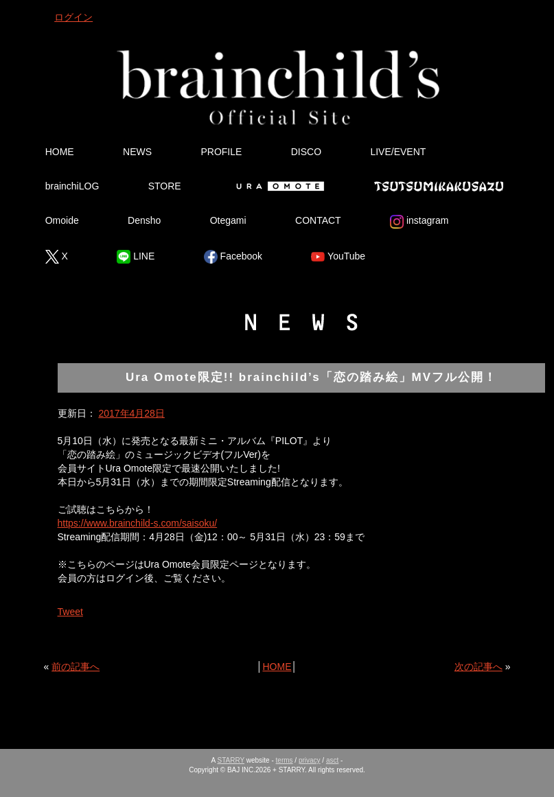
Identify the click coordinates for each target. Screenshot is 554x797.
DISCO (306, 151)
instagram (419, 222)
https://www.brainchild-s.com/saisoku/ (138, 523)
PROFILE (221, 151)
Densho (144, 220)
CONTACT (318, 220)
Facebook (233, 257)
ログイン (73, 17)
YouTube (338, 257)
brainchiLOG (72, 186)
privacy (310, 760)
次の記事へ (478, 666)
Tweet (70, 611)
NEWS (137, 151)
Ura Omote (277, 186)
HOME (59, 151)
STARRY (231, 760)
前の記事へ (75, 666)
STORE (164, 186)
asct (332, 760)
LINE (135, 257)
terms (284, 760)
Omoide (62, 220)
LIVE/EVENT (398, 151)
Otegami (228, 220)
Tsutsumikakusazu (438, 186)
